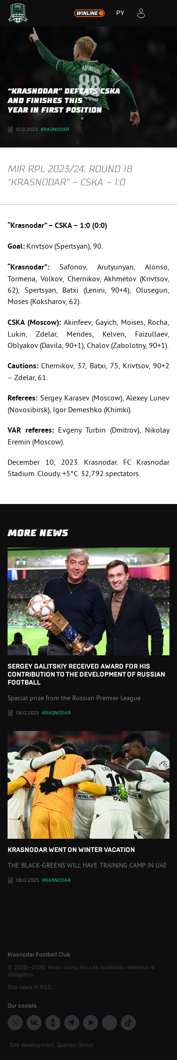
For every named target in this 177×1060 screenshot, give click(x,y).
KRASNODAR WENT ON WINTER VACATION (88, 792)
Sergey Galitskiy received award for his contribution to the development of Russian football (88, 616)
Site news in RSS (29, 987)
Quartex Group (75, 1045)
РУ (120, 13)
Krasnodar (55, 129)
